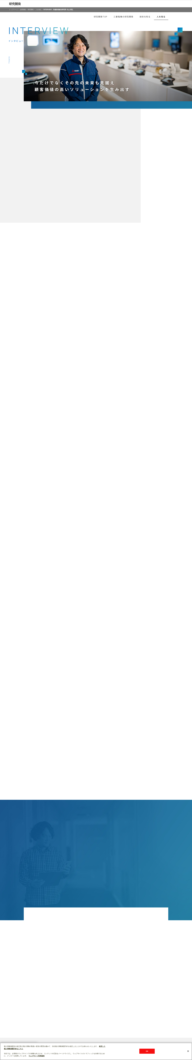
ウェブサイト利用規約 (37, 1056)
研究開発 (15, 4)
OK (147, 1051)
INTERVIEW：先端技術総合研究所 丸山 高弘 (58, 9)
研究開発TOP (100, 16)
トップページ (13, 9)
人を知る (38, 9)
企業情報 (23, 9)
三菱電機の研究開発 (123, 16)
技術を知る (145, 16)
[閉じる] (188, 1051)
